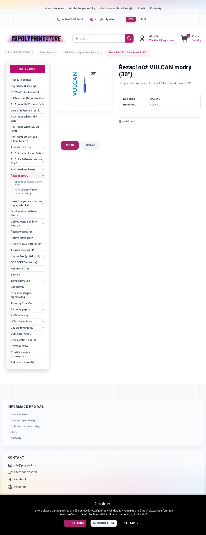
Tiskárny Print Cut (21, 303)
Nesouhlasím (103, 523)
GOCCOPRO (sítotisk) (24, 262)
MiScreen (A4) (20, 268)
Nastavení (131, 523)
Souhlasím (75, 523)
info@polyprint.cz (107, 19)
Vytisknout (129, 121)
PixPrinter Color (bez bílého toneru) (24, 139)
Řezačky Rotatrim (21, 231)
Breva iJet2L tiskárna (23, 340)
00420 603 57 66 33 (25, 472)
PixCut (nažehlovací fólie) (26, 153)
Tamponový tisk (20, 280)
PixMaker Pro (19, 346)
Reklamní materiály (22, 362)
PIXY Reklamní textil (23, 169)
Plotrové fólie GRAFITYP (26, 244)
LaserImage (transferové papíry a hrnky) (26, 203)
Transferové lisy (21, 147)
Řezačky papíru (20, 309)
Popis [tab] (70, 145)
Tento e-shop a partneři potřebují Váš (55, 510)
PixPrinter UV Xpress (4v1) (27, 104)
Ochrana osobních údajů (116, 8)
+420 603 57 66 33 (72, 19)
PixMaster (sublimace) (25, 92)
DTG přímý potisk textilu (25, 110)
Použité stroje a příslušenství (20, 354)
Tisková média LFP (22, 250)
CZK (131, 19)
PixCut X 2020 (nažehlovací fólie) (27, 161)
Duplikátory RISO (21, 333)
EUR (143, 19)
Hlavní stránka (54, 8)
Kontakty (155, 8)
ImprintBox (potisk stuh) (25, 256)
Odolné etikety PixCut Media (24, 213)
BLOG (141, 8)
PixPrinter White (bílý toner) (24, 118)
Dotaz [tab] (90, 145)
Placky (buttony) (21, 79)
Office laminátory (21, 321)
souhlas (83, 510)
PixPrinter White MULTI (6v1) (25, 128)
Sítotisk (15, 274)
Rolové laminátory (22, 237)
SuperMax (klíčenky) (23, 86)
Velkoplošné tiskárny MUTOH (24, 223)
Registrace (167, 40)
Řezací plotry (19, 175)
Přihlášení (154, 40)
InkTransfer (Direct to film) (27, 98)
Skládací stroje (20, 315)
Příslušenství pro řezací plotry (26, 191)
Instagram (20, 486)
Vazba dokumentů (22, 327)
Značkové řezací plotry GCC (28, 183)
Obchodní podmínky (82, 8)
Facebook (20, 479)
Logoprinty (17, 286)
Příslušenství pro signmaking (21, 295)
